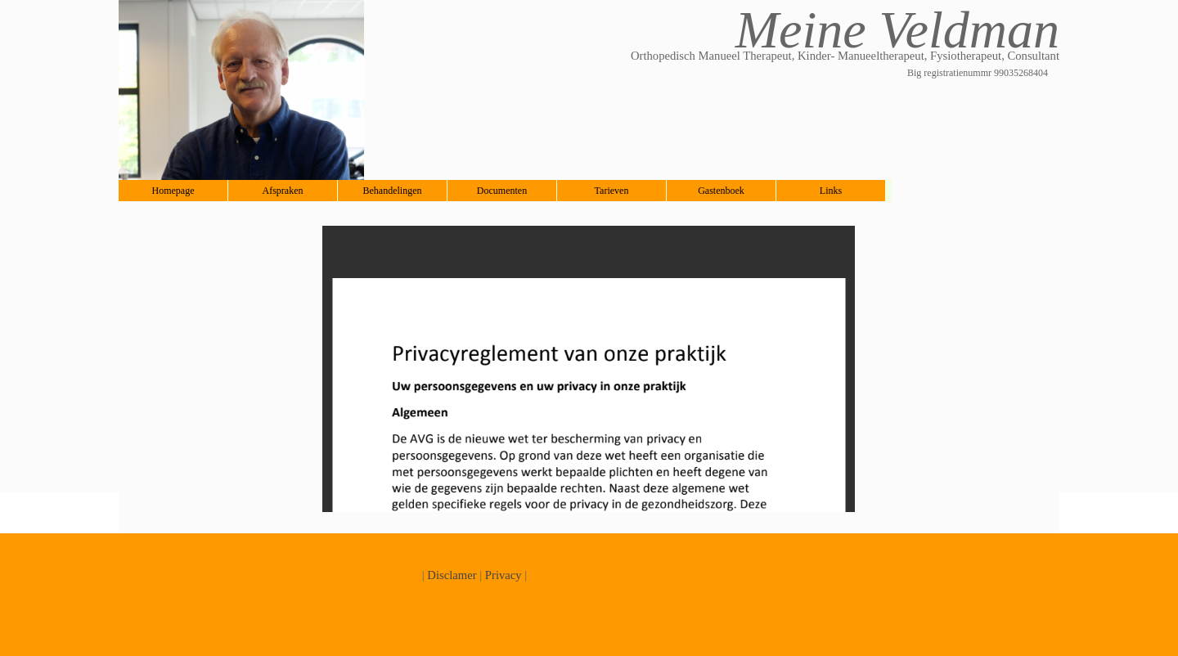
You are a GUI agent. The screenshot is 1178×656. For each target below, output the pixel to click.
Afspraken (283, 190)
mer (467, 575)
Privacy (503, 575)
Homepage (173, 190)
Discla (442, 575)
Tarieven (612, 190)
